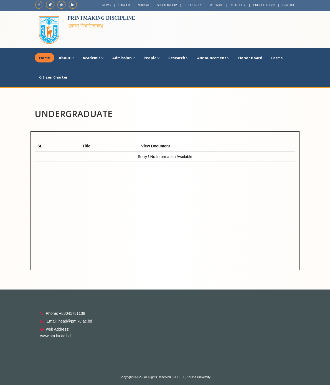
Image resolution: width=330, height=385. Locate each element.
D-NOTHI (288, 5)
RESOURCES (193, 5)
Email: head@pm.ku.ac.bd (69, 321)
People (151, 57)
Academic (93, 57)
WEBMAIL (216, 5)
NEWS (106, 5)
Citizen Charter (53, 77)
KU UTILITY (237, 5)
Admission (123, 57)
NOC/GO (143, 5)
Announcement (213, 57)
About (66, 57)
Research (178, 57)
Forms (277, 57)
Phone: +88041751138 (65, 313)
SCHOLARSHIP (167, 5)
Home (44, 57)
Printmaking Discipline (101, 18)
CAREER (124, 5)
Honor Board (250, 57)
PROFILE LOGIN (264, 5)
